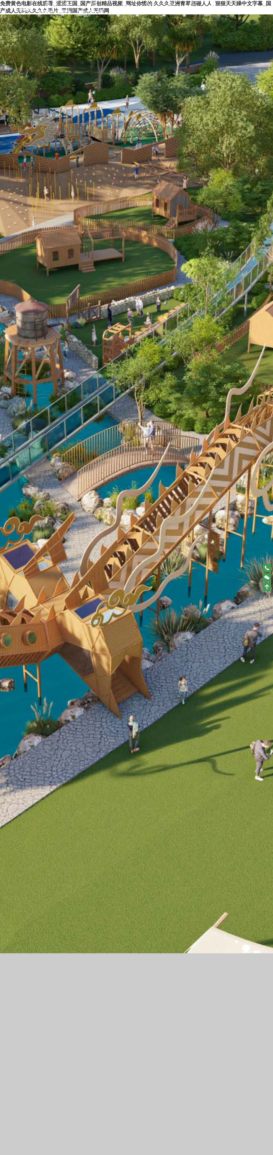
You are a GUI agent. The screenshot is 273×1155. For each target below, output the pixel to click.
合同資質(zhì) (211, 10)
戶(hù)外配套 (191, 10)
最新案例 (66, 10)
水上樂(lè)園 (170, 10)
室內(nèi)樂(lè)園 (147, 10)
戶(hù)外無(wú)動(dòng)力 (90, 10)
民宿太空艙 (123, 10)
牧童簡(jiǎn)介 (47, 10)
